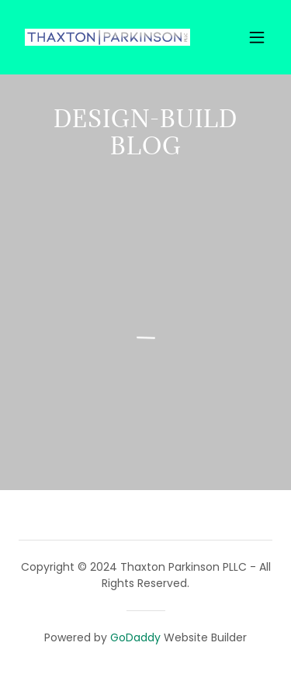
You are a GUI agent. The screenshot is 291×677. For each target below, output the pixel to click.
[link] (107, 37)
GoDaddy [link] (135, 637)
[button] (256, 37)
